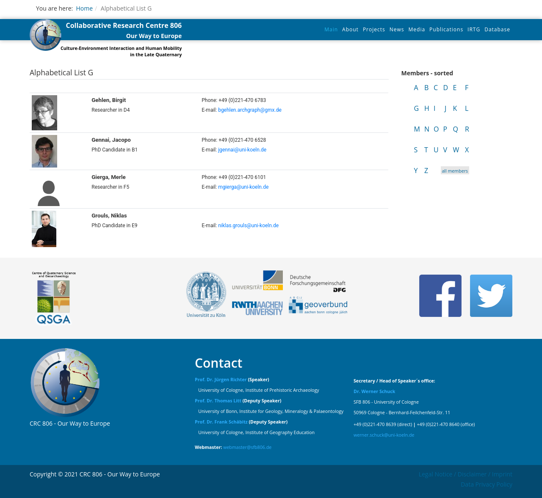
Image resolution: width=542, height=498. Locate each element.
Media (417, 29)
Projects (374, 29)
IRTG (473, 29)
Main (331, 29)
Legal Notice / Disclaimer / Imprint (465, 474)
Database (497, 29)
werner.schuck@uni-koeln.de (384, 435)
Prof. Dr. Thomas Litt (218, 401)
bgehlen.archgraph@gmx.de (250, 110)
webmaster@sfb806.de (247, 447)
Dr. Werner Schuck (374, 391)
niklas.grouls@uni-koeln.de (248, 225)
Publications (446, 29)
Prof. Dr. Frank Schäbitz (221, 422)
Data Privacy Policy (486, 484)
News (397, 29)
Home (84, 8)
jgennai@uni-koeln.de (242, 150)
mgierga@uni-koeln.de (243, 187)
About (350, 29)
